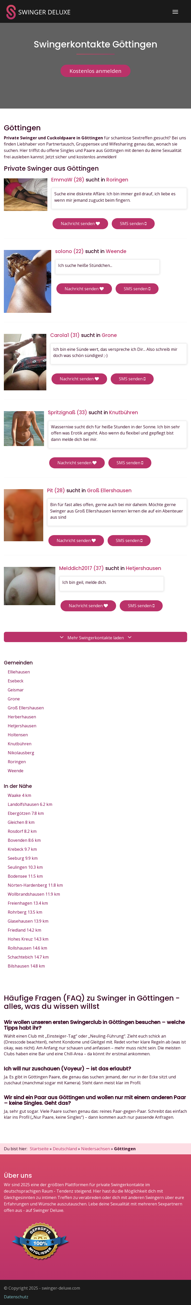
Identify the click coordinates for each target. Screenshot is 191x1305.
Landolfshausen (30, 804)
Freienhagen (28, 903)
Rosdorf (22, 831)
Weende (15, 771)
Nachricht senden (80, 223)
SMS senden (133, 223)
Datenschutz (16, 1297)
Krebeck (22, 849)
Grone (14, 699)
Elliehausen (19, 672)
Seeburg (23, 858)
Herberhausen (22, 717)
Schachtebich (28, 957)
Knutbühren (19, 744)
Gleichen (21, 822)
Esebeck (15, 681)
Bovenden (24, 840)
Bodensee (25, 876)
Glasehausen (28, 921)
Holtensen (18, 735)
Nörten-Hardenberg (35, 885)
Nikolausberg (21, 753)
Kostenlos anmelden (95, 70)
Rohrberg (25, 912)
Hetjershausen (22, 726)
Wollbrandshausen (34, 894)
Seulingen (25, 867)
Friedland (24, 930)
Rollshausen (27, 948)
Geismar (16, 690)
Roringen (17, 762)
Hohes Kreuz (28, 939)
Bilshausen (26, 966)
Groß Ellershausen (26, 708)
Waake (19, 795)
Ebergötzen (26, 813)
